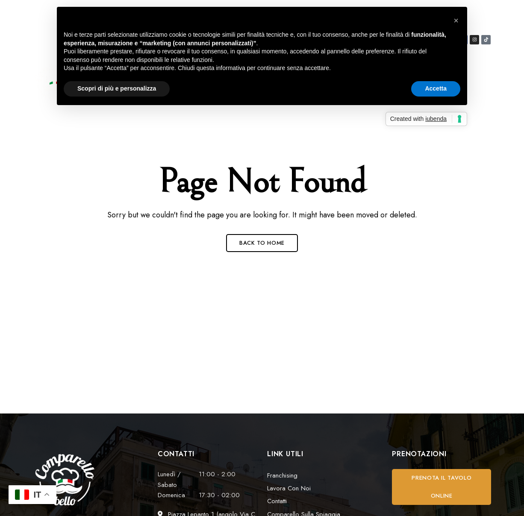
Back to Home (262, 243)
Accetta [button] (436, 88)
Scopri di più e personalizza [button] (116, 88)
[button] (441, 487)
